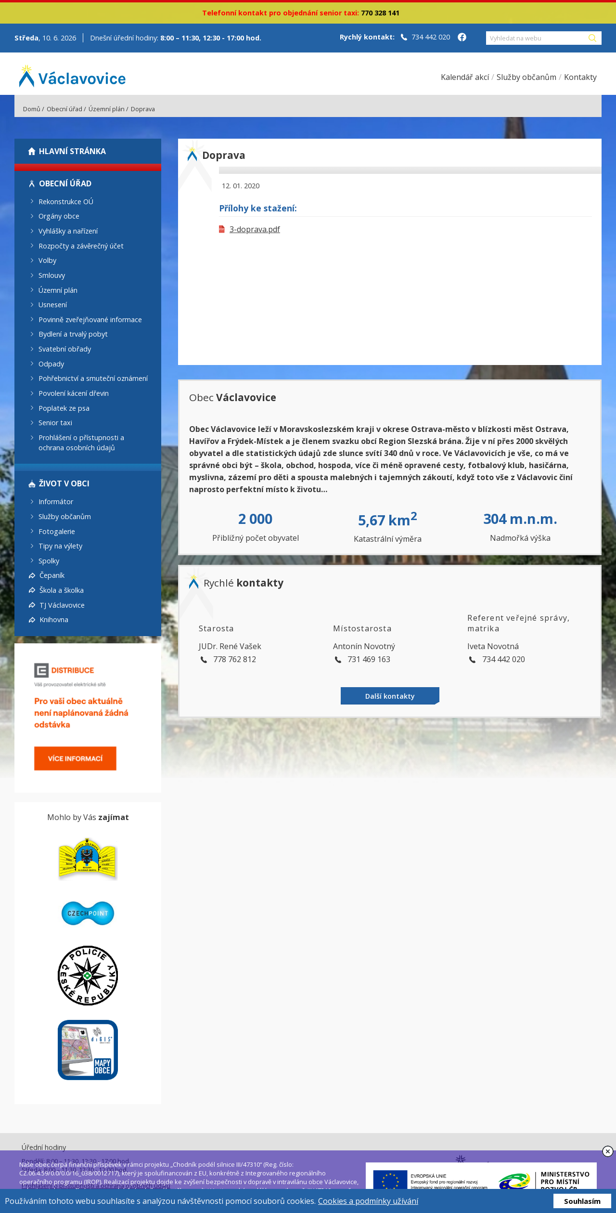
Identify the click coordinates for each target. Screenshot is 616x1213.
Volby (47, 260)
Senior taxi (55, 422)
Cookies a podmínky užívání (368, 1201)
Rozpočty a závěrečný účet (81, 245)
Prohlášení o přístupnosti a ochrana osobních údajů (81, 442)
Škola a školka (61, 590)
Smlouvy (51, 275)
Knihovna (53, 619)
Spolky (48, 560)
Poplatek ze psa (64, 407)
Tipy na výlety (60, 545)
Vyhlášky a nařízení (68, 230)
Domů (31, 108)
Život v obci (64, 483)
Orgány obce (58, 216)
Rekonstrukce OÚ (65, 201)
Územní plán (107, 108)
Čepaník (51, 575)
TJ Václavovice (62, 604)
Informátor (55, 501)
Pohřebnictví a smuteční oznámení (93, 378)
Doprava (143, 108)
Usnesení (52, 304)
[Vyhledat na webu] (536, 38)
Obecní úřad (64, 108)
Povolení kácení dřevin (73, 393)
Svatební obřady (64, 348)
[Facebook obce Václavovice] (462, 38)
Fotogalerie (56, 530)
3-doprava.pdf (249, 229)
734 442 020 (430, 36)
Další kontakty (390, 696)
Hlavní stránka (72, 151)
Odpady (51, 363)
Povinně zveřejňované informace (90, 319)
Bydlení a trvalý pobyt (73, 334)
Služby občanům (64, 516)
